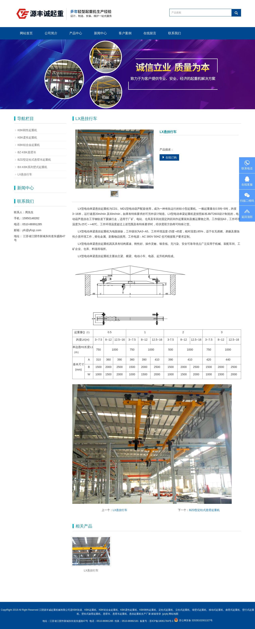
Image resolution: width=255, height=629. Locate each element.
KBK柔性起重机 (27, 137)
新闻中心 (100, 33)
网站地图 (173, 613)
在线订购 (169, 157)
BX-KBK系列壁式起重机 (32, 167)
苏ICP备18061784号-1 (161, 621)
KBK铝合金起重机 (29, 144)
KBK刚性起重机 (27, 130)
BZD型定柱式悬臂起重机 (204, 510)
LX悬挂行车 (120, 510)
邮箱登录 (156, 613)
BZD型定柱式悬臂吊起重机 (34, 159)
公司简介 (51, 33)
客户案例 (125, 33)
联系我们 (174, 33)
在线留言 (149, 33)
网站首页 (26, 33)
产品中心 (75, 33)
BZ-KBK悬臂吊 (27, 152)
